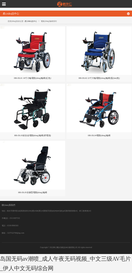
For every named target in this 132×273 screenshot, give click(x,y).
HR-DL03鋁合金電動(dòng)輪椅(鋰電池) (32, 135)
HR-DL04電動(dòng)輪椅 (99, 135)
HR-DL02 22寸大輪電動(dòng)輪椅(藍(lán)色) (99, 78)
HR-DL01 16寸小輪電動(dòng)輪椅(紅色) (32, 78)
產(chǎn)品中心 (31, 21)
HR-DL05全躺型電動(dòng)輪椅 (32, 192)
